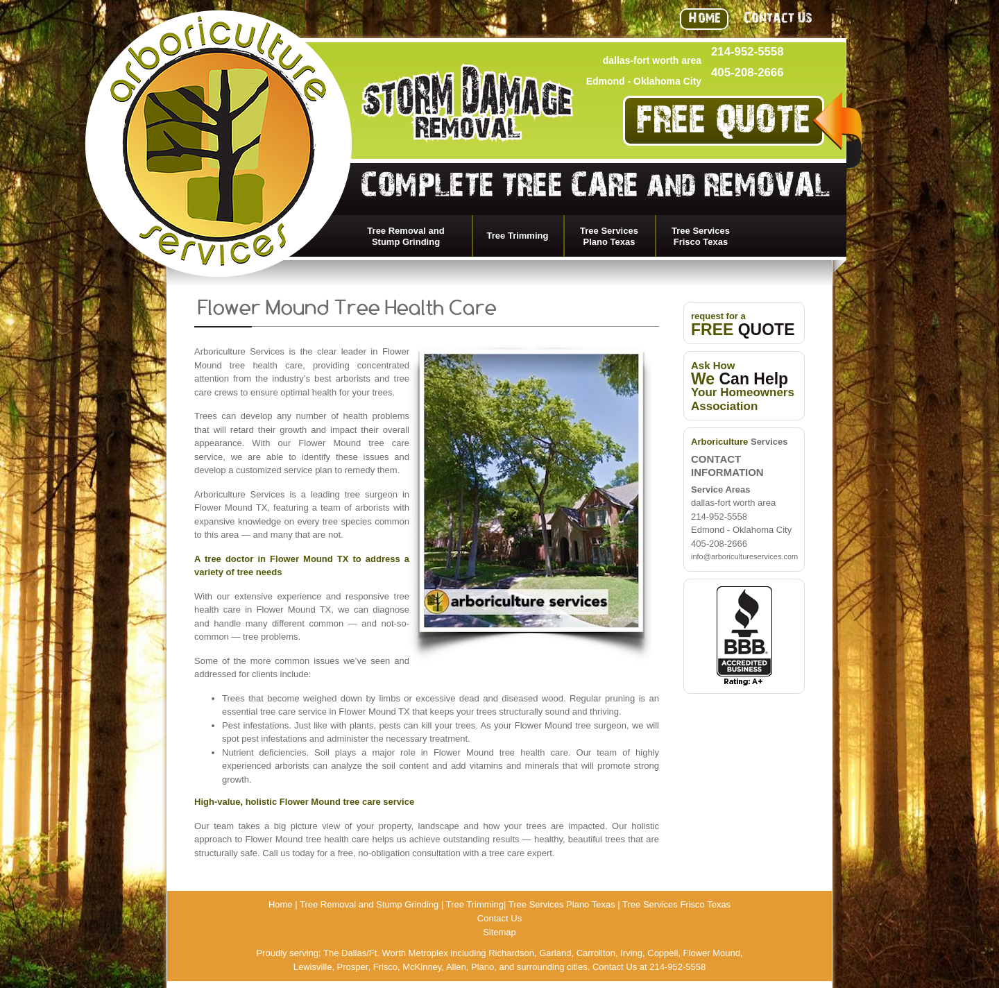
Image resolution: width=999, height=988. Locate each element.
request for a (743, 324)
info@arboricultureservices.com (744, 556)
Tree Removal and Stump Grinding (405, 236)
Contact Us (778, 19)
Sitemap (499, 932)
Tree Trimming (518, 235)
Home (704, 19)
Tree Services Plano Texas (609, 236)
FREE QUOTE (723, 125)
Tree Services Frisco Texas (701, 236)
